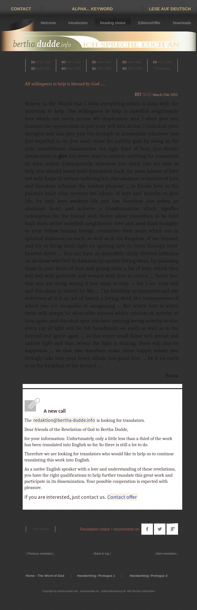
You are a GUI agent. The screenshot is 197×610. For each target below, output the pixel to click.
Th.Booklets (162, 68)
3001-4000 (132, 62)
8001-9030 (132, 68)
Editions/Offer (149, 23)
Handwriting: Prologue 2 (148, 576)
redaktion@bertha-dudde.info (64, 420)
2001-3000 (101, 62)
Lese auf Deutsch (170, 9)
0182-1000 (40, 62)
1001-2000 (71, 62)
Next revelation (166, 553)
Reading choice (112, 23)
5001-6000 (40, 68)
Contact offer (122, 497)
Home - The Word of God (45, 576)
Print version (41, 529)
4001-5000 (162, 62)
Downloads (182, 23)
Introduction (77, 23)
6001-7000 (71, 68)
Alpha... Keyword (92, 9)
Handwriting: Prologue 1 (96, 576)
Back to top (101, 553)
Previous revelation (40, 553)
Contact (21, 9)
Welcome (48, 23)
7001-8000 (101, 68)
